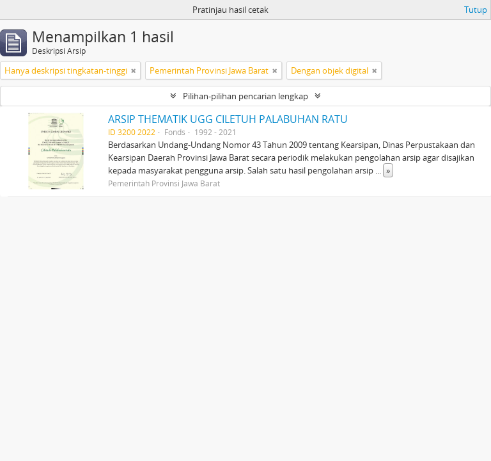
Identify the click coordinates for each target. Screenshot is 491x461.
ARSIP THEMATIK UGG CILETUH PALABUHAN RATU (228, 119)
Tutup (475, 9)
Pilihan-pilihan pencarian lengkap (245, 96)
